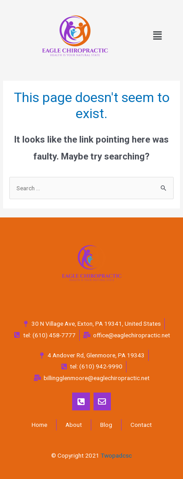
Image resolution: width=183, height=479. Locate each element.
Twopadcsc (116, 455)
